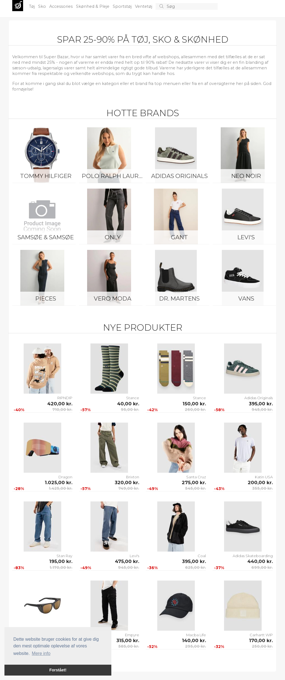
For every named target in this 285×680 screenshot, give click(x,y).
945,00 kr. (262, 409)
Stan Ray (64, 556)
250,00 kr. (262, 646)
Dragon (65, 477)
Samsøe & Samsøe (46, 237)
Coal (202, 556)
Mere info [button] (41, 653)
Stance (132, 398)
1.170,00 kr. (61, 567)
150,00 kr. (194, 403)
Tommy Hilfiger (46, 175)
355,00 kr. (262, 488)
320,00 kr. (127, 482)
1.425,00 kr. (60, 488)
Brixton (132, 477)
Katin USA (264, 477)
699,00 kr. (262, 567)
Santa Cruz (196, 477)
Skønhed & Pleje (93, 6)
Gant (179, 237)
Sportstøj (123, 6)
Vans (246, 298)
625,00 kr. (195, 567)
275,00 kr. (194, 482)
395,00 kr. (261, 403)
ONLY (113, 237)
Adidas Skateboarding (253, 556)
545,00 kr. (195, 488)
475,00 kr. (127, 561)
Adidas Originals (179, 175)
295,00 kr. (195, 646)
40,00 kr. (128, 403)
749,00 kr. (128, 488)
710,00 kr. (62, 409)
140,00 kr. (194, 640)
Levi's (246, 237)
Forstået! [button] (58, 670)
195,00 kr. (60, 561)
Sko (42, 6)
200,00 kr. (260, 482)
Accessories (61, 6)
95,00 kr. (130, 409)
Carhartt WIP (261, 635)
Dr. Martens (179, 298)
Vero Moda (112, 298)
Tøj (32, 6)
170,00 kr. (261, 640)
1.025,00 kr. (58, 482)
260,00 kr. (195, 409)
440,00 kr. (260, 561)
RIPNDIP (64, 398)
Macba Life (196, 635)
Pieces (45, 298)
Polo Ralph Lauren (114, 175)
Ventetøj (144, 6)
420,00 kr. (59, 403)
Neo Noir (246, 175)
